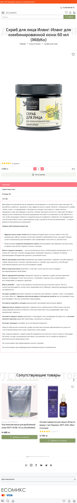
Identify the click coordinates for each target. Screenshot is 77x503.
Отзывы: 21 (54, 431)
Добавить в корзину (19, 437)
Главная (23, 44)
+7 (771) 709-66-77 (68, 7)
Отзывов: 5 (16, 163)
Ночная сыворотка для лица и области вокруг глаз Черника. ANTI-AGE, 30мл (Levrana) (57, 425)
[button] (3, 380)
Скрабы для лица (50, 44)
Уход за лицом (35, 44)
